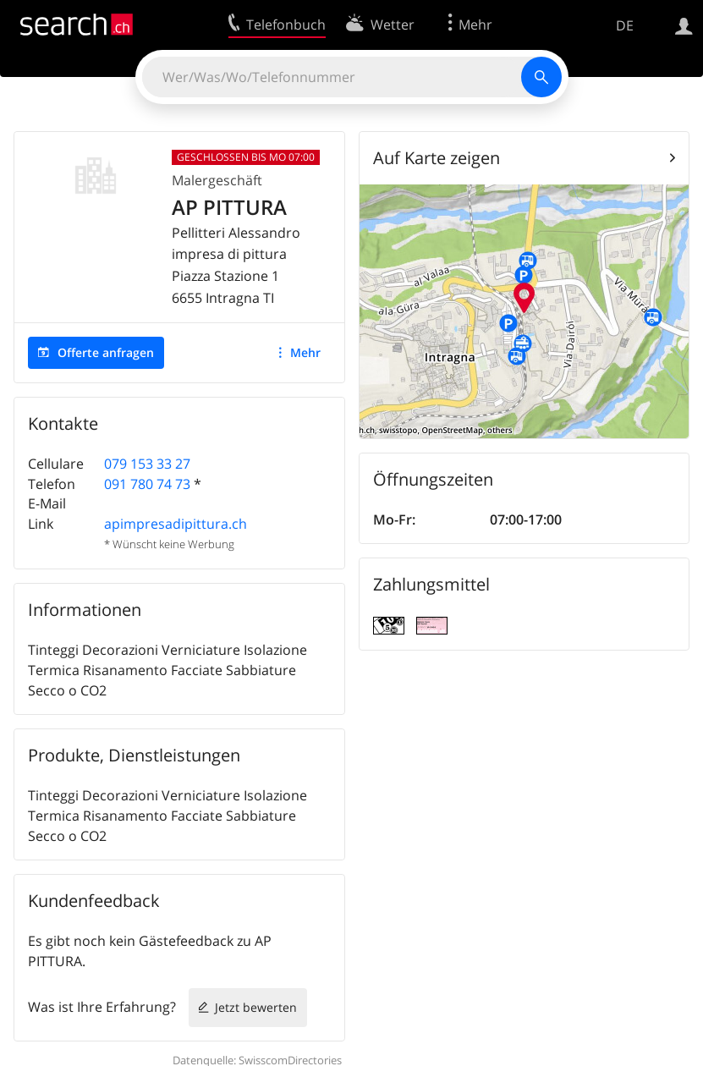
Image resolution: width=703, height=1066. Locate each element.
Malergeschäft (217, 180)
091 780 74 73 (147, 484)
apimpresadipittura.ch (175, 523)
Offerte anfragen (106, 352)
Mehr (305, 352)
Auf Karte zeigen (436, 157)
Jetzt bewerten (256, 1007)
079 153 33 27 (147, 463)
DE (625, 25)
